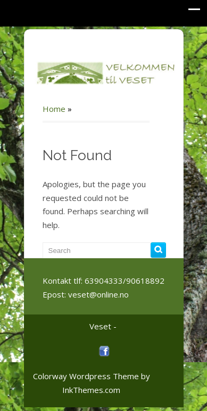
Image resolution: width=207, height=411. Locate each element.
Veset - (103, 326)
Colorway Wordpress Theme (86, 376)
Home (54, 108)
